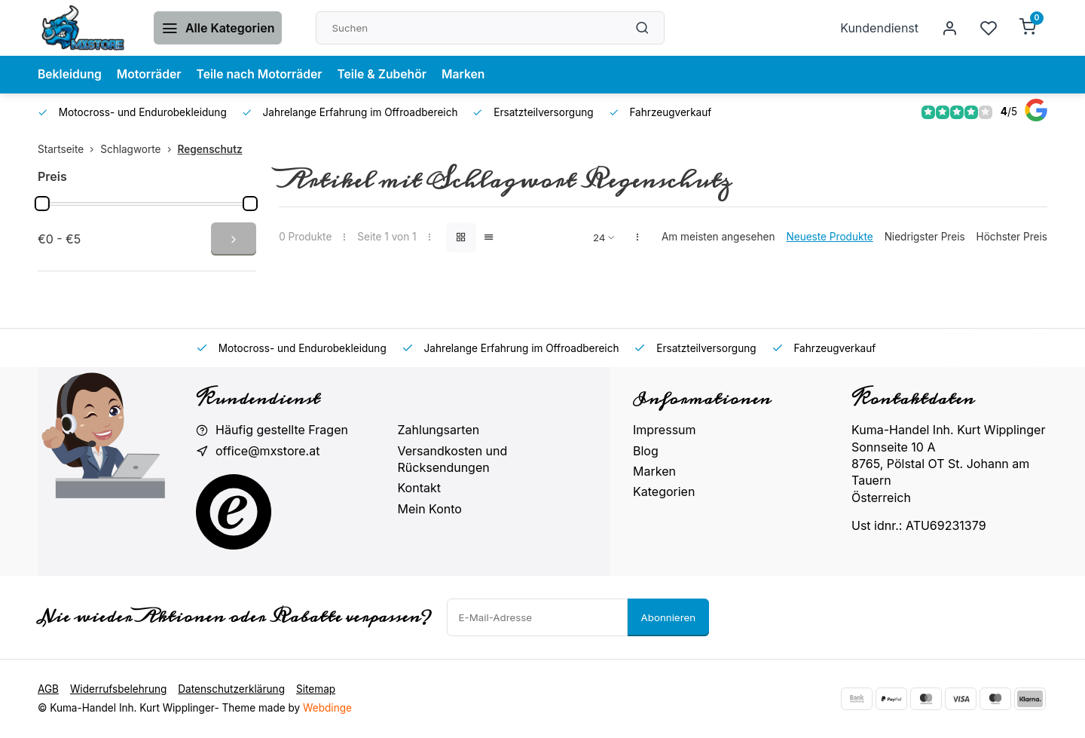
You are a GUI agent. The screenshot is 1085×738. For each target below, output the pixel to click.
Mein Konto (430, 508)
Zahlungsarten (439, 429)
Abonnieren (668, 617)
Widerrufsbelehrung (118, 689)
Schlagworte (138, 149)
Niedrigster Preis (925, 237)
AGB (48, 689)
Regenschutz (210, 149)
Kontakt (419, 487)
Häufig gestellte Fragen (281, 429)
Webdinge (327, 708)
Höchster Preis (1011, 237)
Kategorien (664, 491)
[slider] (42, 203)
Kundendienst (879, 27)
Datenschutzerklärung (231, 689)
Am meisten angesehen (718, 237)
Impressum (664, 429)
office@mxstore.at (267, 450)
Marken (470, 74)
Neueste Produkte (829, 237)
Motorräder (151, 74)
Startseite (69, 149)
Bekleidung (70, 74)
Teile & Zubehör (387, 74)
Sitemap (315, 689)
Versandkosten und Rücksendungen (453, 459)
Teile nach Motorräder (263, 74)
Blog (646, 450)
